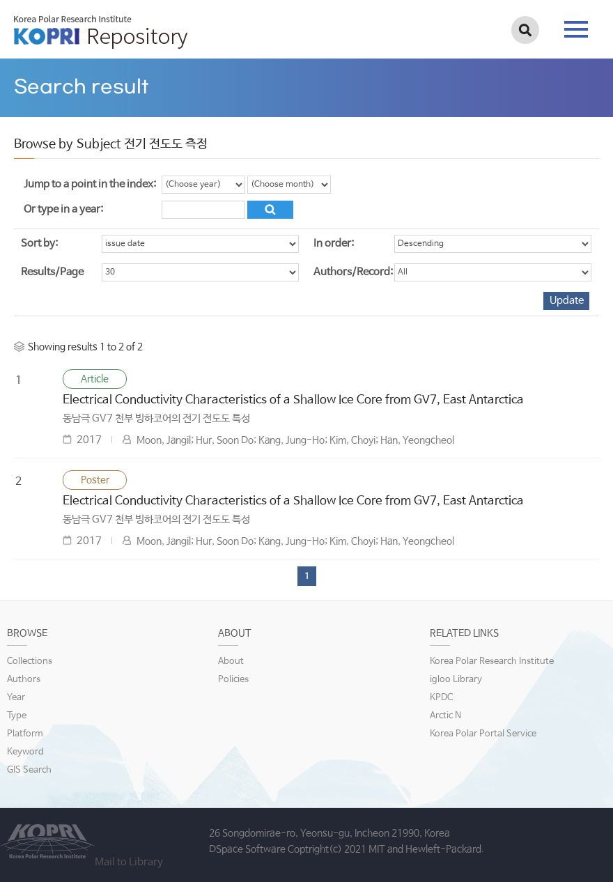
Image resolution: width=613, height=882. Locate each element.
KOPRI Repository (100, 32)
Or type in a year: (63, 209)
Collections (29, 661)
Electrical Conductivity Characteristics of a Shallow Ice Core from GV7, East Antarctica (293, 400)
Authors (23, 679)
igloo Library (456, 679)
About (231, 661)
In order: (333, 243)
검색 (525, 30)
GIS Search (29, 770)
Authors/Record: (353, 272)
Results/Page (52, 272)
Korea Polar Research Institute (492, 661)
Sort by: (39, 243)
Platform (25, 734)
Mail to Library (129, 862)
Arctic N (445, 716)
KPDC (441, 698)
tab (576, 29)
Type (16, 716)
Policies (233, 679)
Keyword (25, 752)
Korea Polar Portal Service (483, 734)
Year (16, 698)
